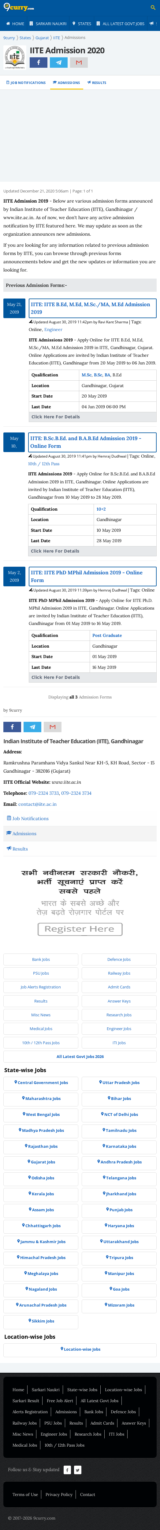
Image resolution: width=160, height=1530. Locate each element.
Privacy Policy (59, 1494)
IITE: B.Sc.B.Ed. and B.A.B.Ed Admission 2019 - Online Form (85, 442)
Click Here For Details (56, 417)
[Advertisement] (80, 136)
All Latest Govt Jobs (99, 1400)
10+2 (101, 509)
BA (107, 375)
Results (99, 82)
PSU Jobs (53, 1423)
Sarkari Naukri (46, 1389)
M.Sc (86, 375)
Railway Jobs (25, 1423)
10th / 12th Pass (43, 463)
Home (18, 1389)
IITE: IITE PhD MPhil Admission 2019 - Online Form (87, 576)
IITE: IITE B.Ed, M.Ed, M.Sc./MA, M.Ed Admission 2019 (90, 308)
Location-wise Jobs (123, 1389)
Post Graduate (107, 635)
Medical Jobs (25, 1445)
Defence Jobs (123, 1411)
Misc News (23, 1434)
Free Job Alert (60, 1400)
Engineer (53, 329)
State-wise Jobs (82, 1389)
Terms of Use (25, 1494)
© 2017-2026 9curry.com (31, 1518)
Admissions (69, 82)
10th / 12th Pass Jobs (64, 1445)
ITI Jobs (116, 1434)
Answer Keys (134, 1423)
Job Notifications (28, 82)
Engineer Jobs (54, 1434)
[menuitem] (15, 23)
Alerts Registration (30, 1411)
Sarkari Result (26, 1400)
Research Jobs (88, 1434)
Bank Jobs (93, 1411)
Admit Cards (102, 1423)
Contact (87, 1494)
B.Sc (98, 375)
